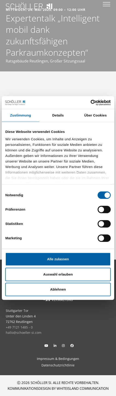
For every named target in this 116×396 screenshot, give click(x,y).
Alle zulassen (58, 259)
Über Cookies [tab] (95, 115)
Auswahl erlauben (58, 274)
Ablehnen (58, 289)
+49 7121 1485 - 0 (19, 327)
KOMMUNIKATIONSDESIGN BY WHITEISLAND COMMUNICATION (58, 388)
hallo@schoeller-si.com (23, 332)
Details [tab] (58, 115)
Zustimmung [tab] (20, 115)
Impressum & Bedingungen (58, 358)
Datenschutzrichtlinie (58, 365)
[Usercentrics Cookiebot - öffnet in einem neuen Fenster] (90, 103)
